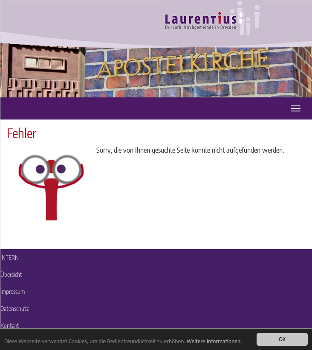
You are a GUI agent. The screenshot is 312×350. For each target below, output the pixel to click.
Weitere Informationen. (214, 341)
